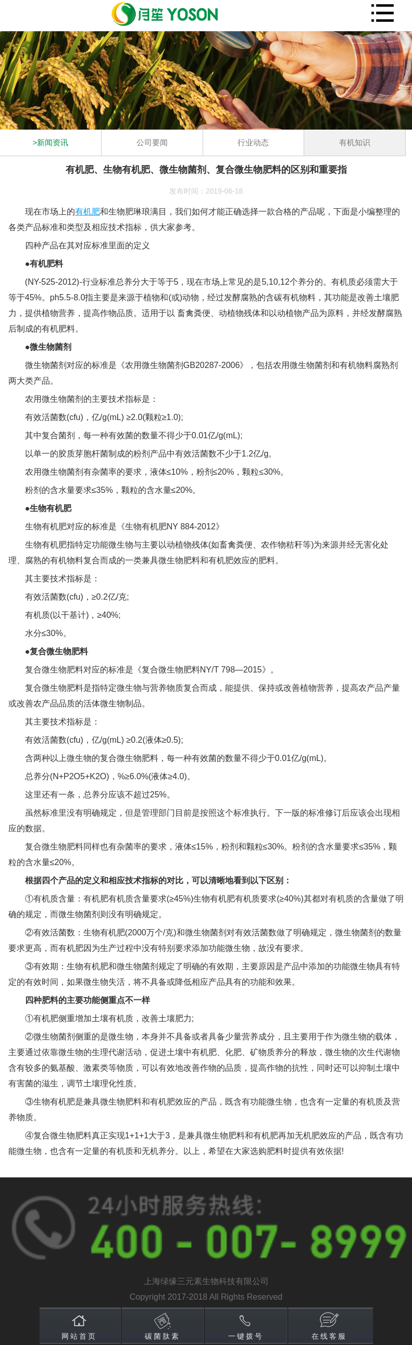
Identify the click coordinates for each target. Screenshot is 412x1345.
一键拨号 (246, 1336)
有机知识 (354, 142)
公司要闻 (152, 142)
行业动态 (253, 142)
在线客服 (329, 1336)
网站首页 (79, 1336)
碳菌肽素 (162, 1336)
